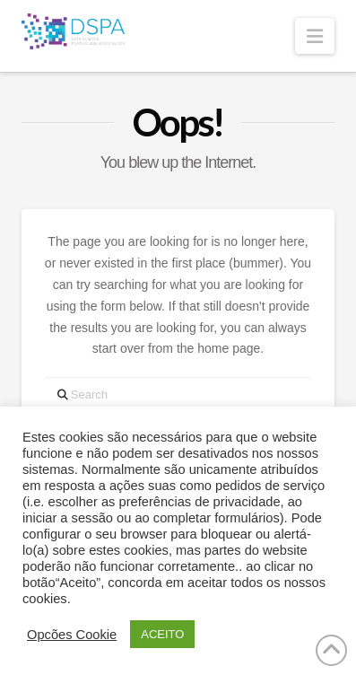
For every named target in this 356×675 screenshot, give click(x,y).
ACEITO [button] (162, 634)
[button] (314, 36)
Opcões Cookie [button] (72, 634)
